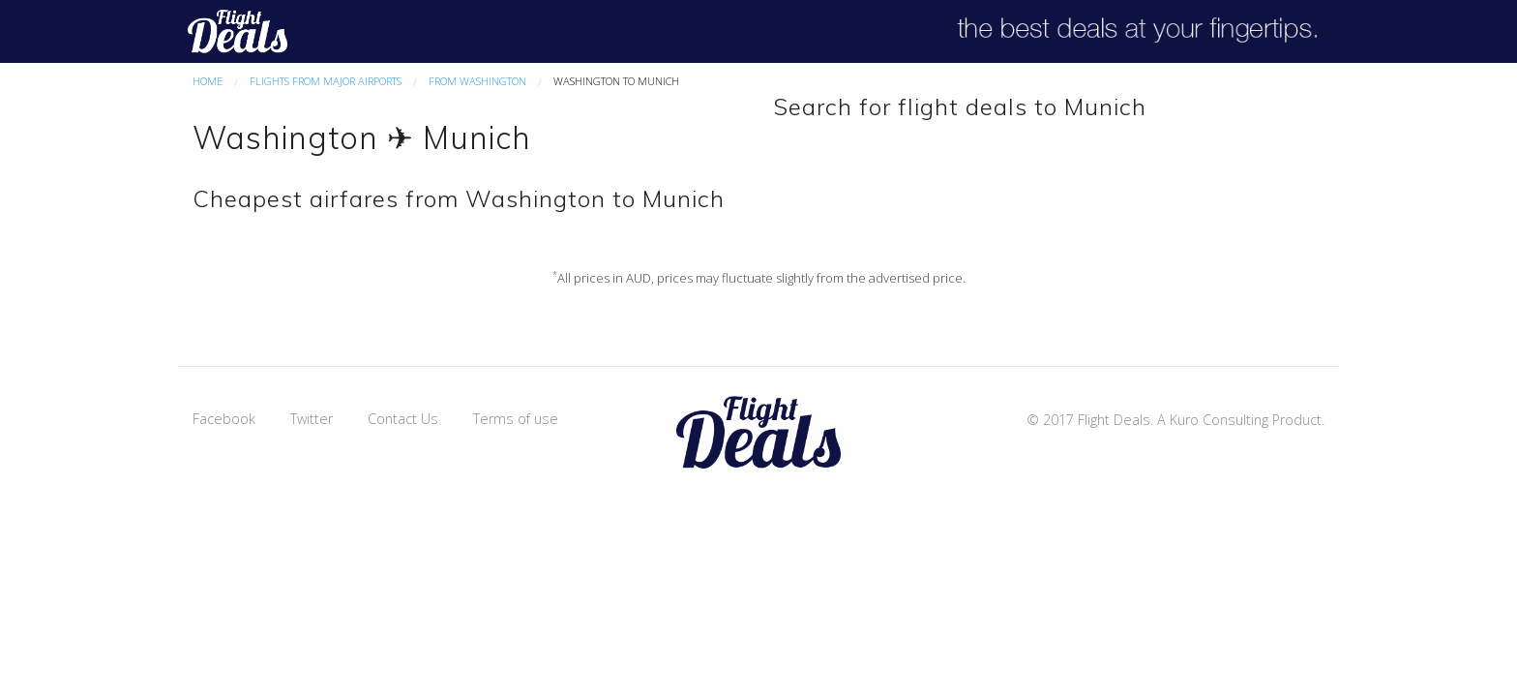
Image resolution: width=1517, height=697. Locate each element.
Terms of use (515, 418)
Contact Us (403, 418)
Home (208, 81)
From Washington (477, 81)
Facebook (224, 418)
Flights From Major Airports (326, 81)
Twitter (311, 418)
